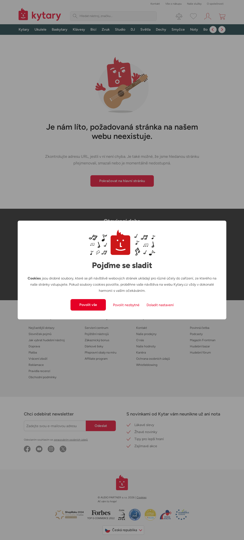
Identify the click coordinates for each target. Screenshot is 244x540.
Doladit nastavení (160, 305)
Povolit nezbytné (126, 305)
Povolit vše (88, 305)
